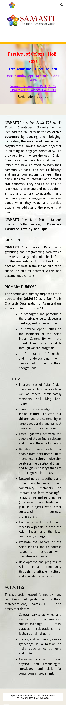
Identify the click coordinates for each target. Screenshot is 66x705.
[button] (4, 5)
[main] (33, 74)
